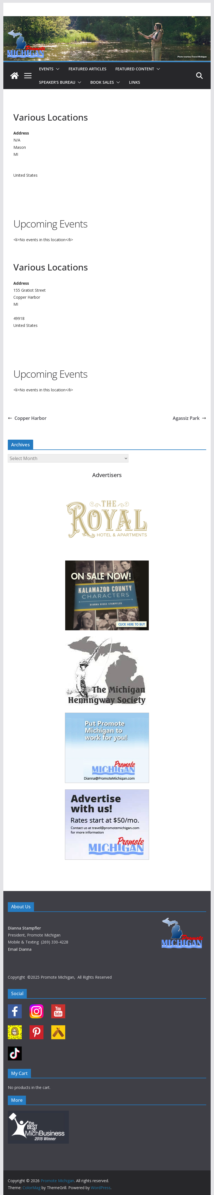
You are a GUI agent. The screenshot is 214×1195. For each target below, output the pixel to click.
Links (134, 82)
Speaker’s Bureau (57, 82)
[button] (57, 69)
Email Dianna (19, 949)
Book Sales (102, 82)
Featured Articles (87, 68)
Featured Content (134, 68)
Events (46, 68)
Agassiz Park (189, 418)
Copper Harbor (27, 418)
